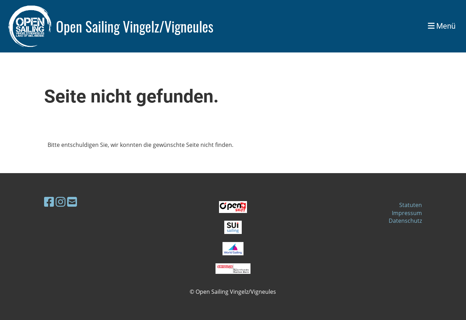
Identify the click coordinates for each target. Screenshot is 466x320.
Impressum (407, 213)
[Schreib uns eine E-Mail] (72, 201)
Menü (442, 26)
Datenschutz (405, 221)
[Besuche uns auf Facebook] (49, 201)
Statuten (410, 205)
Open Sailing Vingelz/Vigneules (134, 26)
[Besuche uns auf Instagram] (60, 201)
